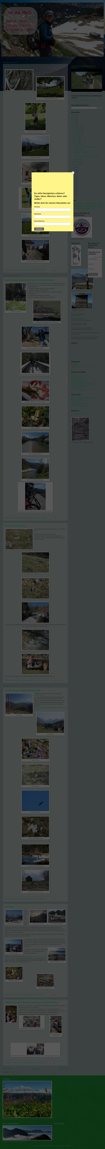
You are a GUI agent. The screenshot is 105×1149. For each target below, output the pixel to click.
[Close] (73, 172)
